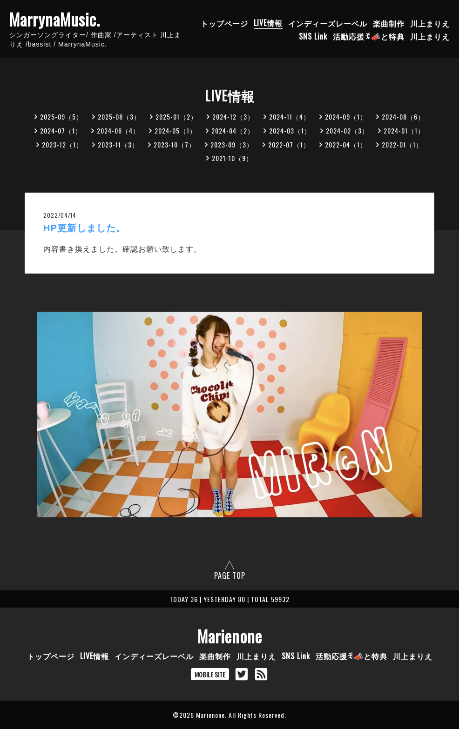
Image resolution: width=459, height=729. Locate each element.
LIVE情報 (268, 22)
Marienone (229, 636)
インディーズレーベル (327, 22)
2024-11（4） (289, 116)
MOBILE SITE (210, 674)
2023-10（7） (175, 144)
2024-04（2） (232, 130)
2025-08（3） (119, 116)
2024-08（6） (403, 116)
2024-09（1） (346, 116)
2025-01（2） (176, 116)
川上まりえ (430, 22)
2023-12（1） (62, 144)
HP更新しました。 (84, 228)
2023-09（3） (231, 144)
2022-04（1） (346, 144)
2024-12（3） (233, 116)
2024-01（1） (404, 130)
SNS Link (313, 35)
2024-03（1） (290, 130)
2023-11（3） (118, 144)
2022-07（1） (289, 144)
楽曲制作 (389, 22)
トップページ (224, 22)
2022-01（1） (402, 144)
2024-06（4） (118, 130)
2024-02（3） (347, 130)
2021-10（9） (232, 158)
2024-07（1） (61, 130)
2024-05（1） (175, 130)
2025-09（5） (61, 116)
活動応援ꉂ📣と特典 (369, 35)
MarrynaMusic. (54, 19)
